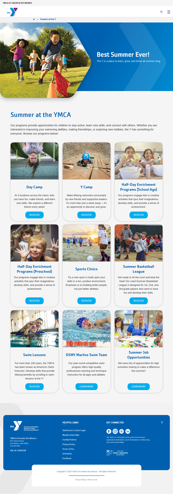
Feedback (66, 458)
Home (33, 19)
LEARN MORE (87, 386)
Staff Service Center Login (74, 430)
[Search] (159, 12)
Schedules (67, 453)
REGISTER (34, 214)
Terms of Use (68, 449)
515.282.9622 (15, 446)
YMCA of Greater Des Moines (17, 3)
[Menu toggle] (168, 11)
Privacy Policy (68, 444)
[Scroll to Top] (162, 423)
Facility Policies (69, 439)
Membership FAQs (70, 435)
